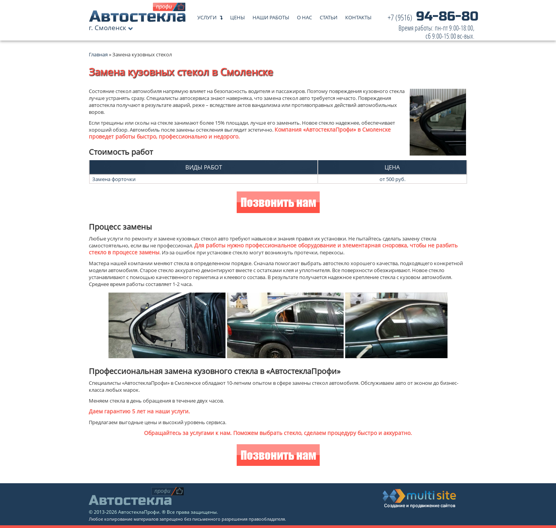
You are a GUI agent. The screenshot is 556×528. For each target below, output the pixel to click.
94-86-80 (433, 27)
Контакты (358, 15)
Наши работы (271, 15)
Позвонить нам (278, 203)
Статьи (328, 15)
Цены (237, 15)
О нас (304, 15)
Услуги (207, 15)
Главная (98, 54)
